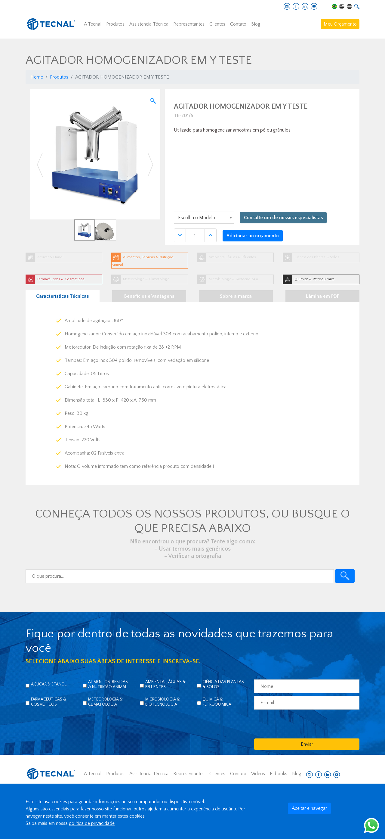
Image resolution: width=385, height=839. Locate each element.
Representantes (189, 24)
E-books (278, 773)
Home (36, 77)
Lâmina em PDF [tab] (322, 296)
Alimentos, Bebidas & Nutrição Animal (108, 684)
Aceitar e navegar (309, 808)
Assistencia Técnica (148, 24)
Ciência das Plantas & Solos (223, 684)
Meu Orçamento (340, 24)
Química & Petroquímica (216, 702)
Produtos (115, 24)
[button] (40, 165)
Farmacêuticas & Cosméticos (48, 702)
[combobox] (204, 218)
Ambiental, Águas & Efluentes (165, 684)
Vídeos (258, 773)
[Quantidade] (195, 235)
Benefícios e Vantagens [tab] (149, 296)
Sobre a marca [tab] (236, 296)
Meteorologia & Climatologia (105, 702)
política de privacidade (92, 823)
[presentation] (300, 723)
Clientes (217, 24)
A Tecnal (92, 24)
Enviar (307, 744)
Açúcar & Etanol (48, 684)
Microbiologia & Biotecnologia (162, 702)
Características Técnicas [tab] (62, 296)
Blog (255, 24)
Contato (238, 24)
